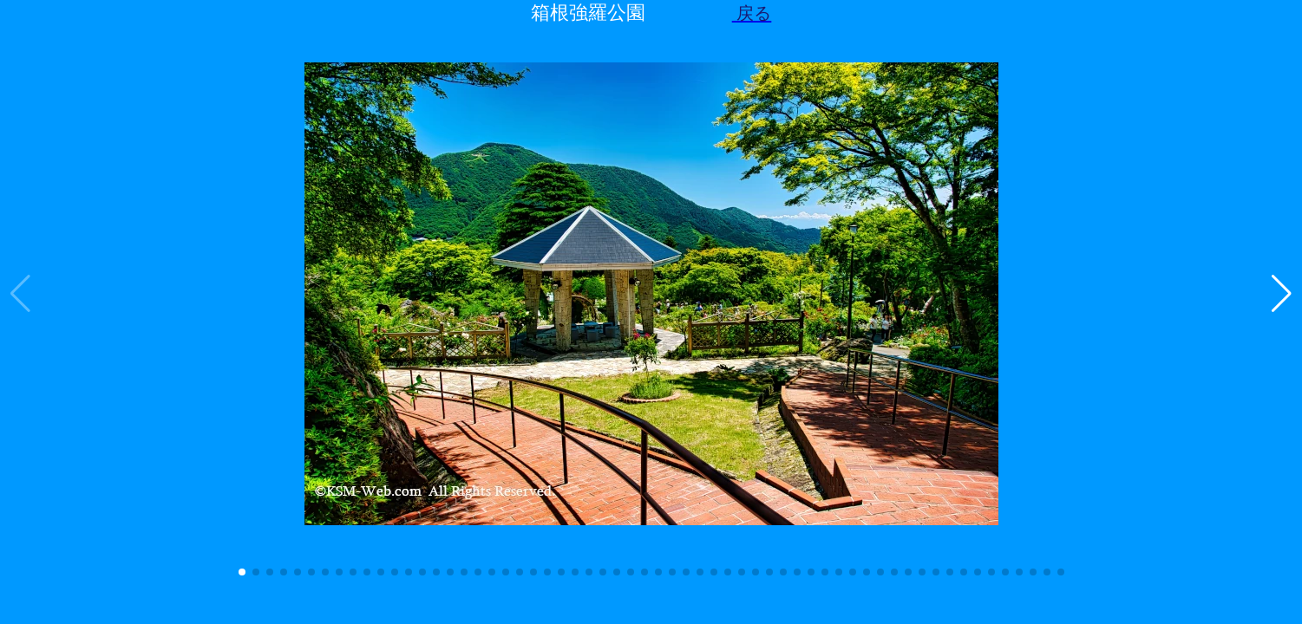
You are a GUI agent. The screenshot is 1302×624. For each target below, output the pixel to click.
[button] (242, 572)
